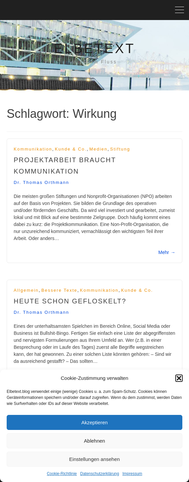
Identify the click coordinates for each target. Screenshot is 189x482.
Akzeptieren (94, 422)
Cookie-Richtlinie (62, 473)
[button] (179, 378)
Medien (98, 149)
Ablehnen (94, 441)
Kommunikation (33, 149)
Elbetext (94, 48)
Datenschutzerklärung (99, 473)
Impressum (132, 473)
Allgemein (26, 290)
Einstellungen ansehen (94, 459)
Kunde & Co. (71, 149)
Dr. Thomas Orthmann (41, 182)
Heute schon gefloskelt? (70, 301)
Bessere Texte (59, 290)
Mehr (166, 252)
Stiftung (120, 149)
